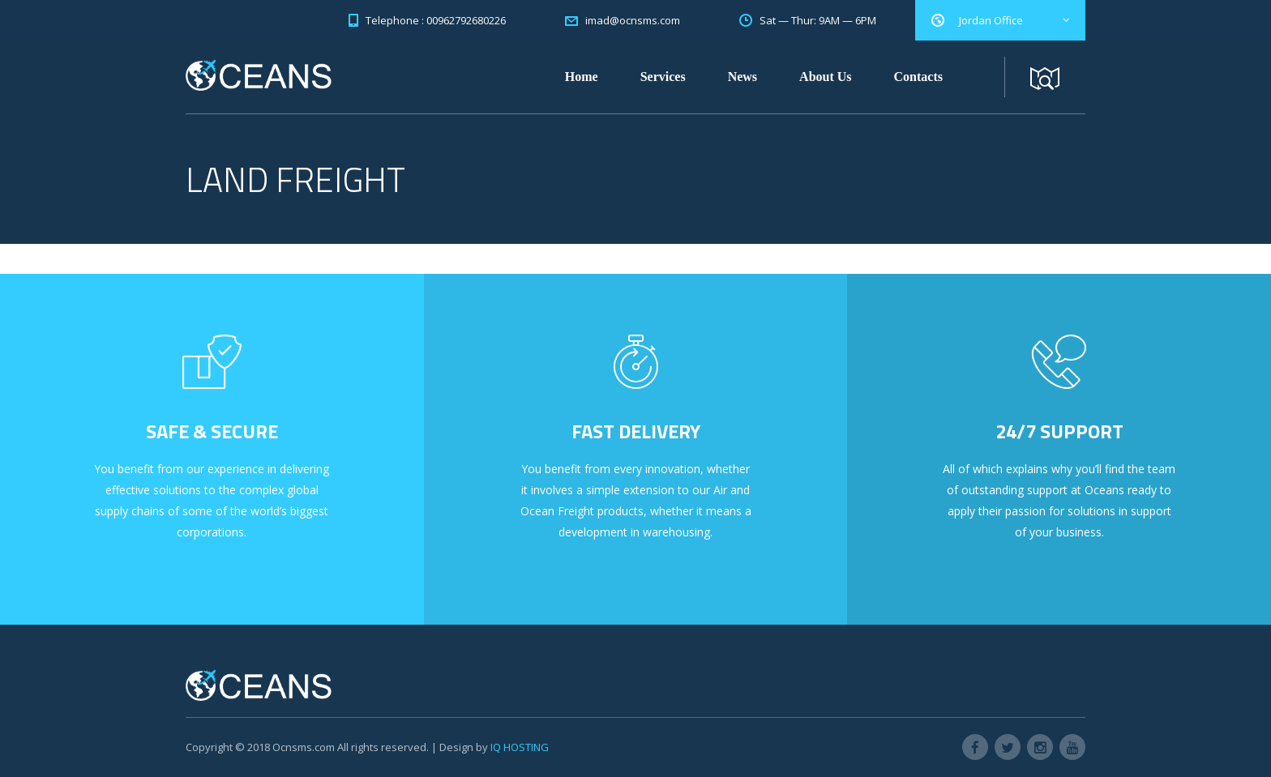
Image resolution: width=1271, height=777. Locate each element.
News (742, 76)
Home (581, 76)
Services (663, 76)
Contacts (918, 76)
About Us (825, 76)
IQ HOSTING (519, 747)
